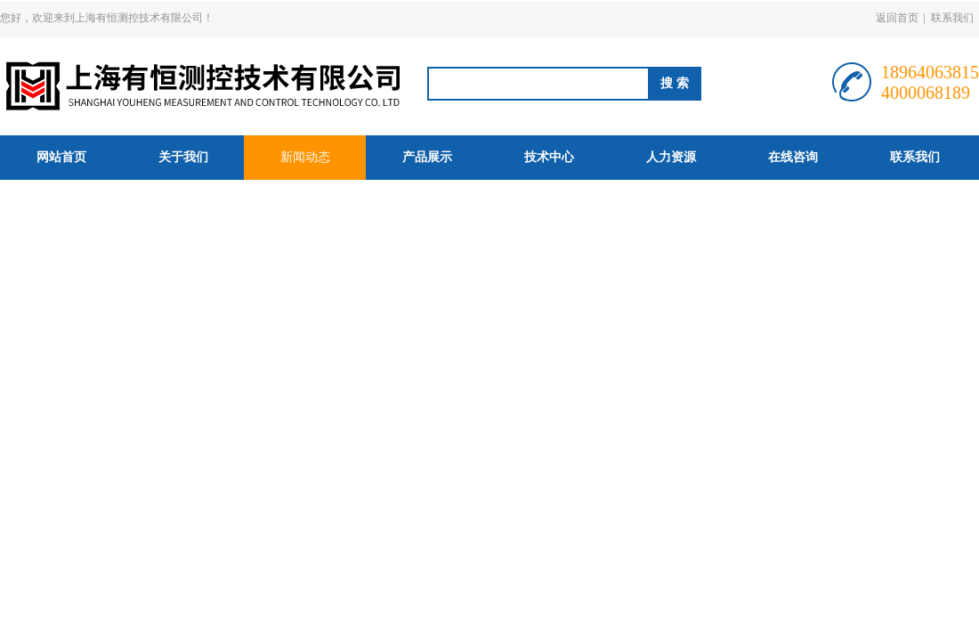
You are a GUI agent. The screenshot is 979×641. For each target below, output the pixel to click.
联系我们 (952, 18)
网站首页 (61, 157)
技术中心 (549, 157)
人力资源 (671, 157)
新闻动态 (305, 157)
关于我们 (183, 157)
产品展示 (427, 157)
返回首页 (897, 18)
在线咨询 (793, 157)
